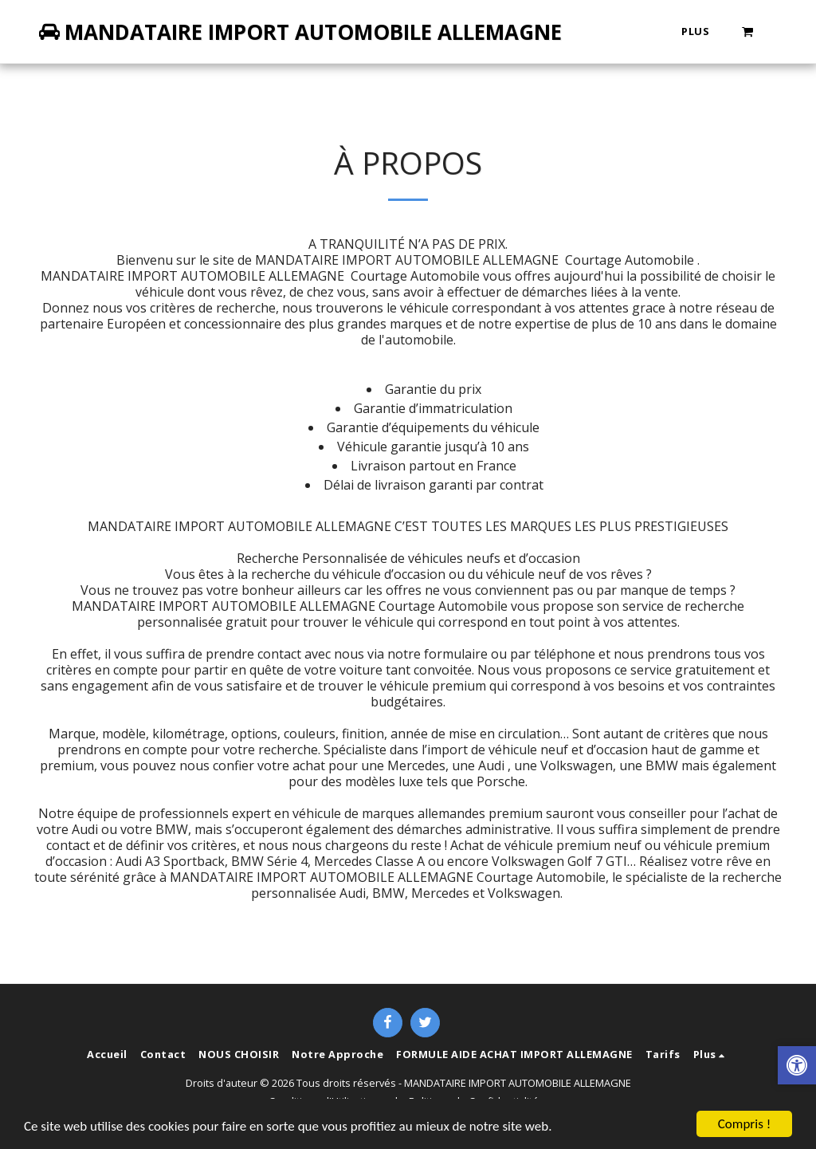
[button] (747, 31)
